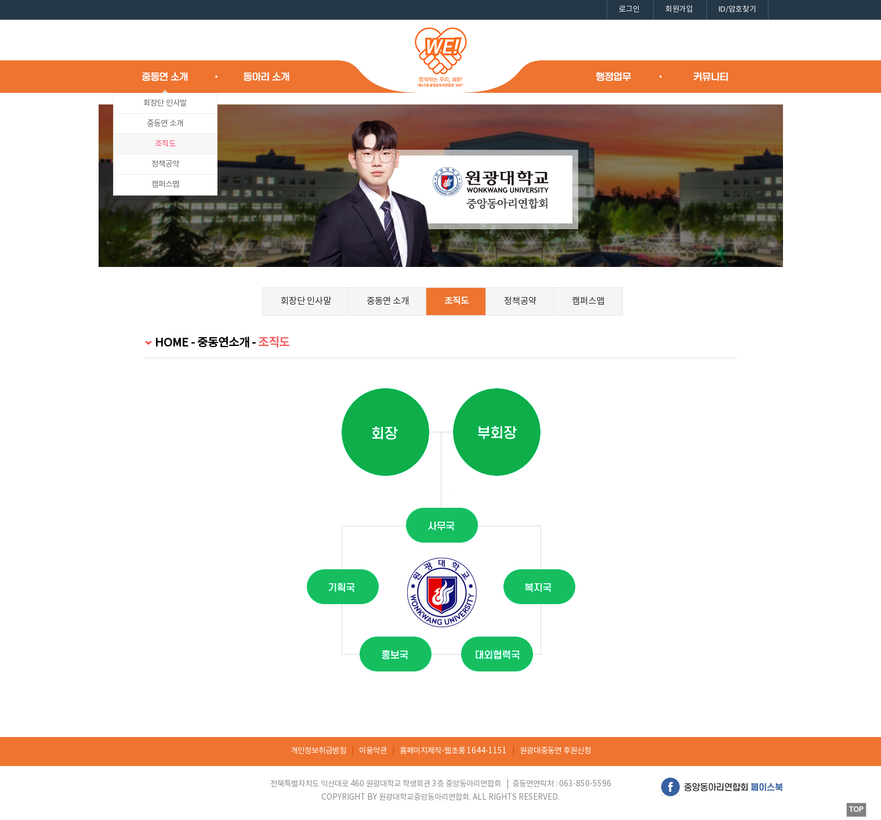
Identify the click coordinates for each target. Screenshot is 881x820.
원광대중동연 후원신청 (555, 751)
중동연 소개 (165, 123)
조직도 (165, 144)
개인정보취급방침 (318, 751)
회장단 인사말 (165, 103)
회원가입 (679, 9)
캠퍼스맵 (165, 184)
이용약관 (373, 751)
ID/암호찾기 (737, 9)
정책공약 (165, 164)
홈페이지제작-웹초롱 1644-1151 (453, 751)
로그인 (629, 9)
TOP (856, 809)
